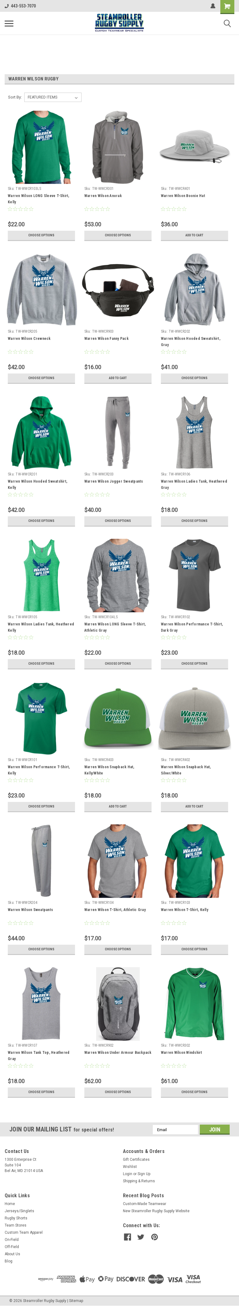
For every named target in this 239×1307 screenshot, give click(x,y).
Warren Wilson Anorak (103, 196)
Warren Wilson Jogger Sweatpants (113, 481)
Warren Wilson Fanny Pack (106, 338)
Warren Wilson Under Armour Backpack (118, 1052)
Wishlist (130, 1167)
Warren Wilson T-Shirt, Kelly (184, 910)
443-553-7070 (20, 5)
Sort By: (15, 97)
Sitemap (76, 1301)
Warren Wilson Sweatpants (30, 910)
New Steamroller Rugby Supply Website (156, 1211)
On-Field (12, 1239)
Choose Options (41, 235)
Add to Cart (194, 235)
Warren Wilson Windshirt (181, 1052)
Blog (8, 1261)
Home (10, 1204)
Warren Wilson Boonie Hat (183, 196)
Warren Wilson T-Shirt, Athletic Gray (115, 910)
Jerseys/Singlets (19, 1211)
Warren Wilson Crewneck (29, 338)
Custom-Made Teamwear (144, 1204)
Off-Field (12, 1247)
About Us (12, 1254)
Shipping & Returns (139, 1181)
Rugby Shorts (16, 1218)
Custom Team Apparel (24, 1232)
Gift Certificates (136, 1159)
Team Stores (15, 1225)
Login (127, 1174)
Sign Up (144, 1174)
